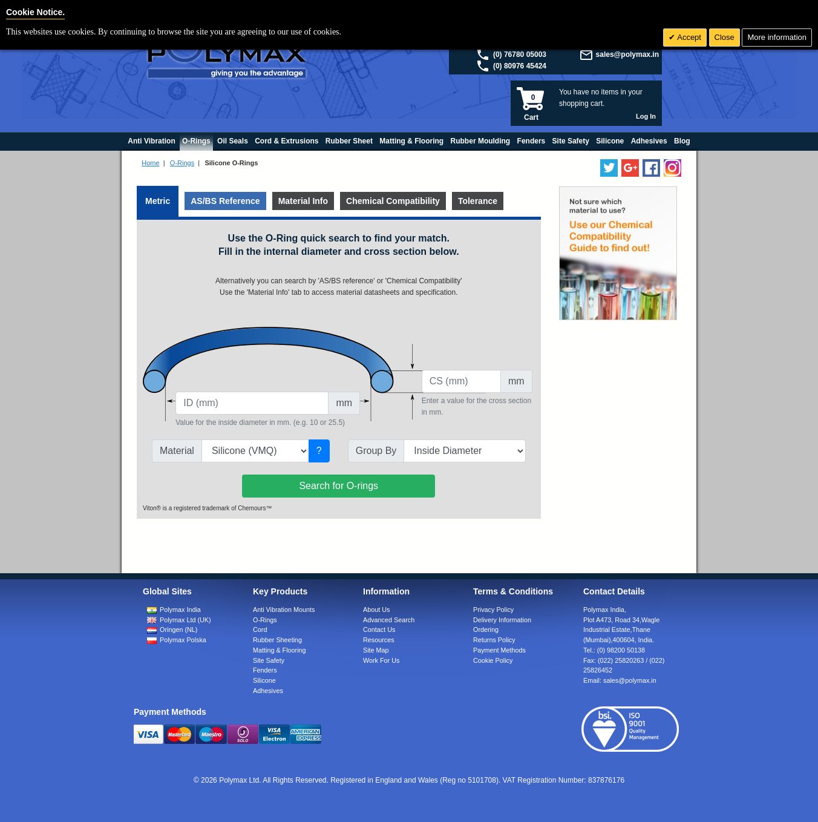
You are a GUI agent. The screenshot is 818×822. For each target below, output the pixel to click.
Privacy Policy (493, 609)
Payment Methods (499, 650)
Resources (378, 639)
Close (725, 37)
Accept (688, 37)
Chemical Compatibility (393, 201)
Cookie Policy (492, 660)
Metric (157, 201)
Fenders (265, 670)
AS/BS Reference (225, 201)
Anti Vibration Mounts (284, 609)
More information (777, 37)
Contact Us (379, 629)
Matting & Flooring (279, 650)
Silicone (264, 680)
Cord (260, 629)
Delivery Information (502, 619)
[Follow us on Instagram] (672, 168)
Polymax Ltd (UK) (185, 619)
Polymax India (180, 609)
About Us (376, 609)
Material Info (303, 201)
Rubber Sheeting (277, 639)
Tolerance (477, 201)
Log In (646, 116)
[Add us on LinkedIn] (630, 168)
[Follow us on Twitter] (609, 168)
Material (177, 451)
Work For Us (381, 660)
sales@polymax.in (627, 54)
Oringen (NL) (178, 629)
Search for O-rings (338, 486)
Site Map (376, 650)
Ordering (486, 629)
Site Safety (268, 660)
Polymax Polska (183, 639)
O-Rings (182, 162)
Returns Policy (494, 639)
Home (150, 162)
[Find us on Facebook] (651, 168)
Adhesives (268, 690)
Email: (619, 680)
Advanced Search (388, 619)
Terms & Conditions (513, 591)
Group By (376, 451)
